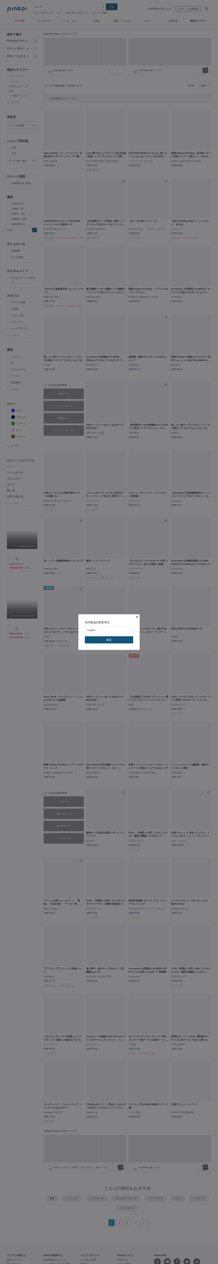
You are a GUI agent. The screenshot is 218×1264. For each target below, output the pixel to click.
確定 (109, 639)
